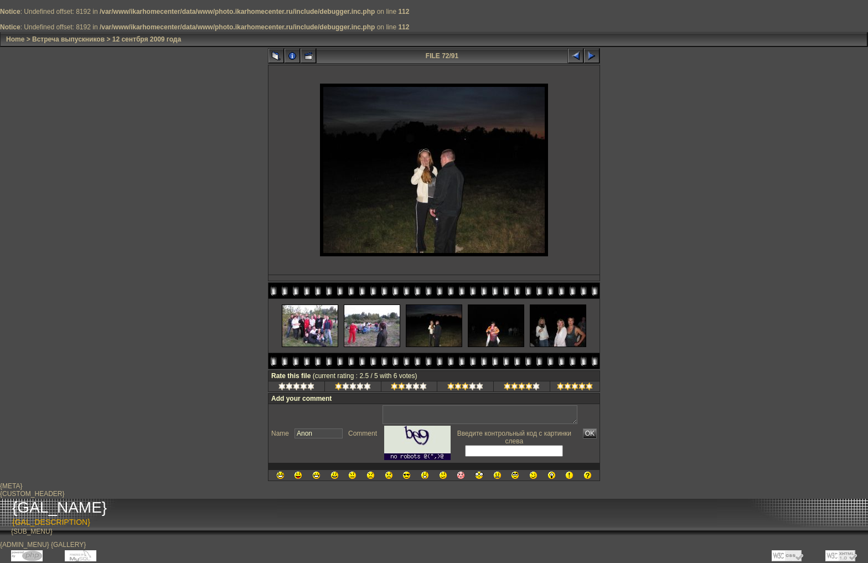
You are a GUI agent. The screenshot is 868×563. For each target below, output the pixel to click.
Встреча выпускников (68, 39)
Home (15, 39)
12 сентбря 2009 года (146, 39)
